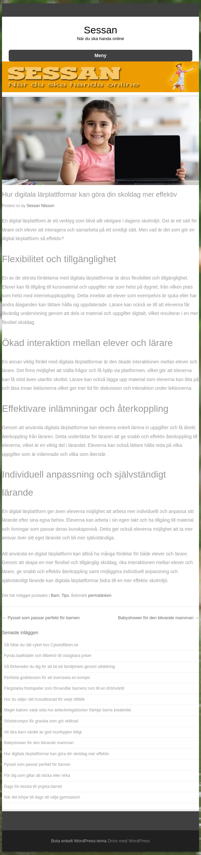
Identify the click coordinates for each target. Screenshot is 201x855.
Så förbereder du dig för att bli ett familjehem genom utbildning (59, 666)
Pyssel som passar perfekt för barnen (41, 617)
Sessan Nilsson (40, 205)
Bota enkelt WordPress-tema (79, 840)
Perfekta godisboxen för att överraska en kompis (47, 677)
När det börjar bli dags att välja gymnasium (42, 797)
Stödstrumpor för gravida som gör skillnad (41, 721)
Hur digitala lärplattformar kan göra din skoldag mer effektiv (56, 753)
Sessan (100, 29)
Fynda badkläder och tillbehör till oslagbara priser (47, 655)
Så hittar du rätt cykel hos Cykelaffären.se (41, 645)
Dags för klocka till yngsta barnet (33, 786)
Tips (65, 595)
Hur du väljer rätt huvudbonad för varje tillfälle (44, 699)
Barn (55, 595)
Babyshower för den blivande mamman (158, 617)
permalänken (99, 595)
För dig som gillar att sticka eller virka (37, 775)
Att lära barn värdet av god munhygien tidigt (43, 732)
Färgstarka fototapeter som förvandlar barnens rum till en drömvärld (64, 688)
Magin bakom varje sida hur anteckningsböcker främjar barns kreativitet (67, 710)
